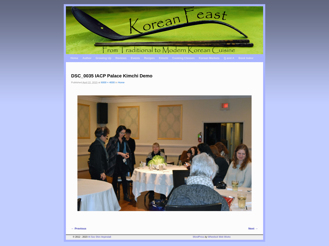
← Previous (78, 228)
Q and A (229, 58)
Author (86, 58)
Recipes (149, 58)
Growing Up (103, 58)
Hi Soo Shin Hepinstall (99, 237)
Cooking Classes (183, 58)
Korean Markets (209, 58)
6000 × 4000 (108, 82)
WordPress (198, 237)
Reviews (121, 58)
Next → (253, 228)
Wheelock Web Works (219, 237)
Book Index (246, 58)
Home (74, 58)
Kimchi (163, 58)
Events (135, 58)
